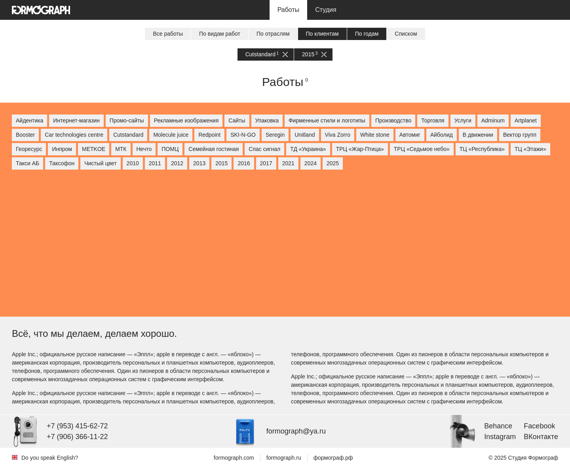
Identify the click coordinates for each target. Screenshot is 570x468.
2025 (333, 163)
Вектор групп (519, 135)
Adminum (493, 120)
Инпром (62, 149)
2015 (314, 54)
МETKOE (93, 149)
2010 (133, 163)
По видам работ (219, 34)
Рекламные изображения (186, 120)
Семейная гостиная (213, 149)
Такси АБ (27, 163)
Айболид (441, 135)
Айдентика (29, 120)
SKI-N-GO (243, 135)
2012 (177, 163)
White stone (375, 135)
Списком (406, 34)
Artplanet (526, 120)
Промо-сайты (127, 120)
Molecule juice (170, 135)
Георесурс (29, 149)
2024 (310, 163)
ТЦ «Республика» (482, 149)
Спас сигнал (264, 149)
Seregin (275, 135)
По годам (367, 34)
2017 (266, 163)
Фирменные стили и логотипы (327, 120)
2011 (155, 163)
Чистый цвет (100, 163)
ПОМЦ (170, 149)
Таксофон (61, 163)
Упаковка (267, 120)
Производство (393, 120)
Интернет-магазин (76, 120)
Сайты (236, 120)
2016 (244, 163)
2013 (199, 163)
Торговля (432, 120)
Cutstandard (266, 54)
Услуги (462, 120)
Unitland (304, 135)
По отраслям (273, 34)
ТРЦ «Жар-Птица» (360, 149)
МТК (120, 149)
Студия (325, 9)
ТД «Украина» (308, 149)
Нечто (144, 149)
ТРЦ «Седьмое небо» (422, 149)
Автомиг (409, 135)
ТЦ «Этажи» (530, 149)
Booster (25, 135)
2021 (288, 163)
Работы (288, 9)
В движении (478, 135)
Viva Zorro (337, 135)
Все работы (168, 34)
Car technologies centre (74, 135)
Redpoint (209, 135)
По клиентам (322, 34)
